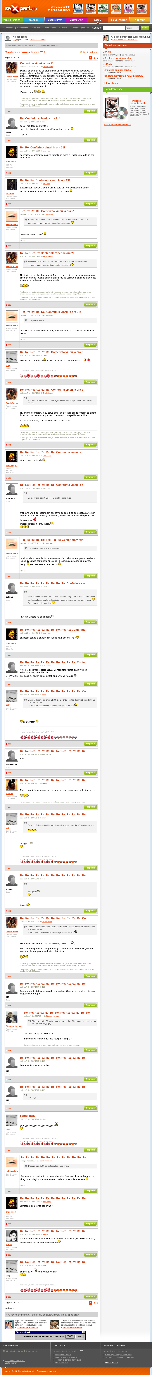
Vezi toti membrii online (15, 1360)
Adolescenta (22, 28)
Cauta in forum (90, 52)
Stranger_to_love (14, 1026)
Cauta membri (11, 1363)
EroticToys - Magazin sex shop (118, 1355)
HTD (81, 1351)
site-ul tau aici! (111, 1362)
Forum (20, 45)
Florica (9, 1244)
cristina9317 (115, 72)
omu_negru (11, 161)
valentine (10, 194)
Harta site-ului (61, 1362)
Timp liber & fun (30, 45)
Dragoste (9, 28)
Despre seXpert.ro (63, 1355)
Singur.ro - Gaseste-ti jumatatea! (119, 1357)
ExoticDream (12, 77)
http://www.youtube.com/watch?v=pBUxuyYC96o (38, 370)
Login (15, 39)
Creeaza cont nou (38, 39)
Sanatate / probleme (80, 28)
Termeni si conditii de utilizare (68, 1360)
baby (8, 365)
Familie (64, 28)
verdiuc (9, 793)
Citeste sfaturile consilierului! (125, 39)
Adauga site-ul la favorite (66, 1357)
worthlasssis (115, 55)
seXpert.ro (12, 45)
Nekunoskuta (12, 224)
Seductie (36, 28)
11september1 (116, 61)
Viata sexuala (50, 28)
